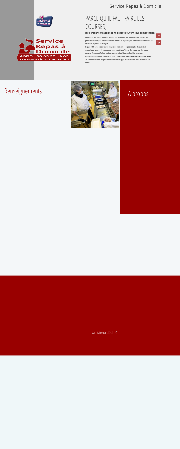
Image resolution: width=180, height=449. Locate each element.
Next (158, 43)
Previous (158, 36)
